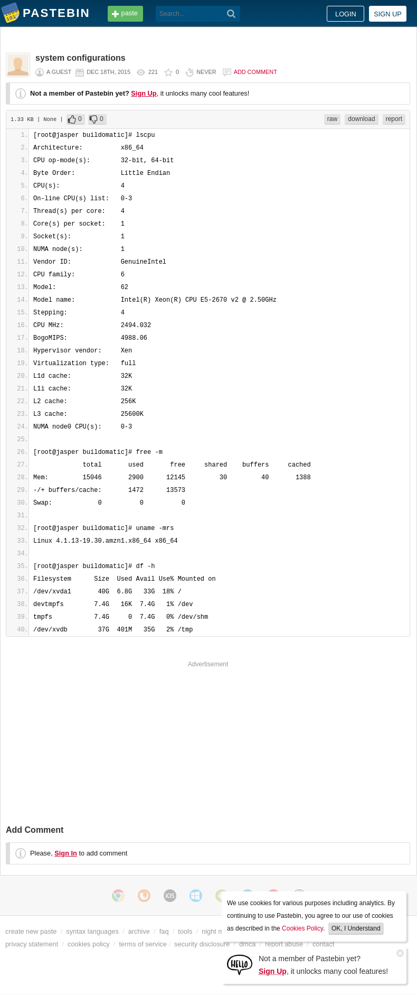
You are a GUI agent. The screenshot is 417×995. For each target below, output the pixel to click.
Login (345, 14)
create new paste (30, 931)
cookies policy (89, 944)
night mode (218, 931)
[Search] (231, 14)
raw (332, 119)
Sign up (388, 14)
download (361, 119)
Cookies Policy (302, 928)
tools (185, 931)
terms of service (143, 944)
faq (164, 931)
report (394, 119)
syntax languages (92, 931)
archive (139, 931)
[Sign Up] (239, 964)
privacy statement (31, 944)
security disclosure (202, 944)
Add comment (255, 72)
